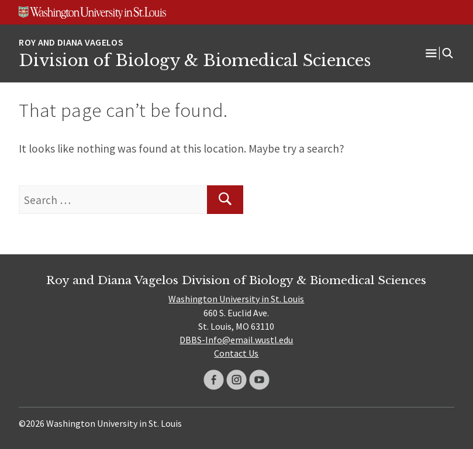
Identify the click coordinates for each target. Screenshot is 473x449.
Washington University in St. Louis (236, 299)
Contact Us (236, 353)
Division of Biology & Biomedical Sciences (195, 60)
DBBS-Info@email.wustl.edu (236, 340)
